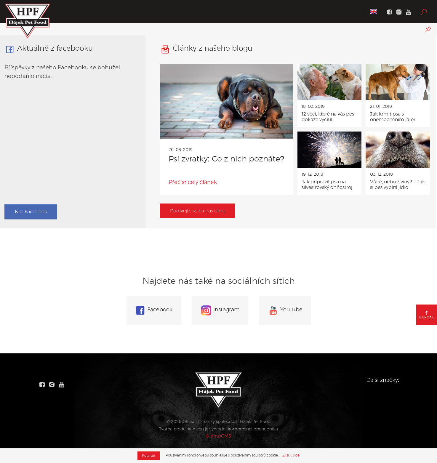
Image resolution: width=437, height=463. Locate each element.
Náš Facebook (31, 211)
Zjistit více (291, 455)
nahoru (427, 314)
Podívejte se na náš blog (197, 211)
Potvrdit (149, 455)
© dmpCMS (218, 436)
